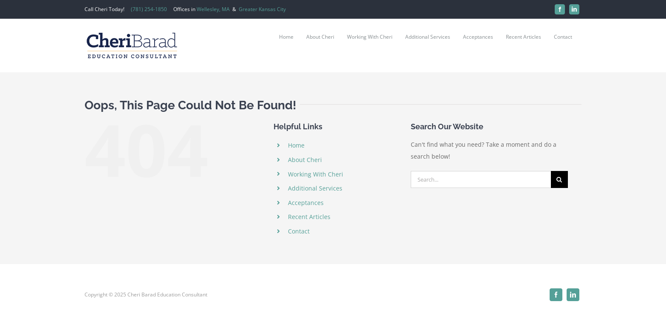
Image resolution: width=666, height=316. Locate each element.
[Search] (559, 179)
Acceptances (306, 203)
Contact (299, 231)
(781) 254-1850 (149, 9)
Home (296, 145)
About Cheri (305, 160)
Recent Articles (309, 217)
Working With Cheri (315, 174)
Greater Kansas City (262, 9)
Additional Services (315, 188)
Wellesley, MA (213, 9)
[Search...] (481, 179)
